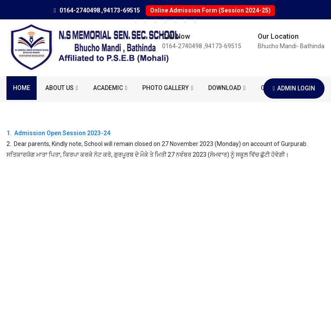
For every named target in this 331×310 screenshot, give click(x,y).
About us (61, 87)
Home (21, 87)
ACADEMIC (110, 87)
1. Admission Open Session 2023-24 (58, 133)
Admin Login (294, 88)
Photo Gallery (167, 87)
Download (226, 87)
